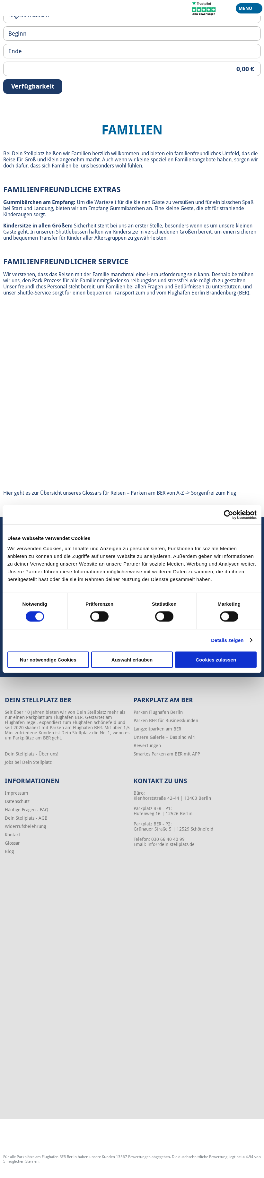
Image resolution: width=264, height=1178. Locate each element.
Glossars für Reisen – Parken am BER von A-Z (133, 493)
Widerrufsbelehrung (25, 826)
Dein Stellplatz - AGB (26, 818)
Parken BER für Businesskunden (166, 720)
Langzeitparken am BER (157, 728)
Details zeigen (227, 640)
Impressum (16, 793)
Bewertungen (147, 745)
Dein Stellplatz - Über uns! (31, 753)
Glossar (12, 843)
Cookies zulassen (216, 659)
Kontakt (12, 834)
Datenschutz (17, 801)
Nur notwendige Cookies (48, 659)
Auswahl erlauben (132, 659)
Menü (247, 9)
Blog (9, 851)
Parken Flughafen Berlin (158, 712)
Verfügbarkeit (32, 86)
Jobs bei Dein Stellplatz (28, 762)
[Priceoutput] (132, 69)
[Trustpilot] (204, 7)
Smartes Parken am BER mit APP (167, 753)
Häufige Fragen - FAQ (26, 809)
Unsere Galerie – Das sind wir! (165, 737)
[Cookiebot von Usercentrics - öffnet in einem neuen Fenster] (228, 515)
